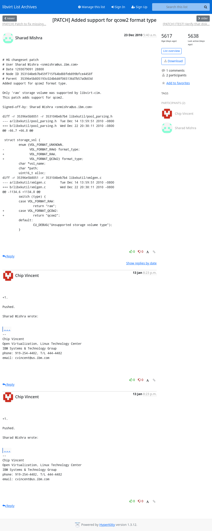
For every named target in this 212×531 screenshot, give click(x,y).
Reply (8, 256)
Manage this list (91, 7)
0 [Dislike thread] (140, 251)
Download (173, 61)
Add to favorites (175, 83)
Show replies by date (141, 263)
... (7, 329)
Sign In (118, 7)
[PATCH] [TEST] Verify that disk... (186, 24)
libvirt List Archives (19, 7)
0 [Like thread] (133, 251)
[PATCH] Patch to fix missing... (24, 24)
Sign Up (139, 7)
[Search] (206, 7)
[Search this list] (177, 7)
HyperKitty (107, 524)
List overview (171, 51)
